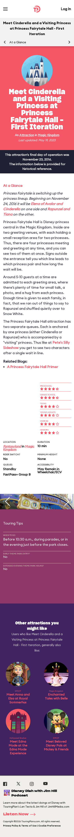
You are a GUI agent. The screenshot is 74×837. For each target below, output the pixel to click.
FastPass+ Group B (17, 474)
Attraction (26, 135)
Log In (66, 9)
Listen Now (20, 814)
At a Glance (17, 42)
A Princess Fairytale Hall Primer (32, 367)
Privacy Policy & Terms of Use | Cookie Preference (32, 825)
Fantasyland (12, 446)
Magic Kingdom (48, 135)
